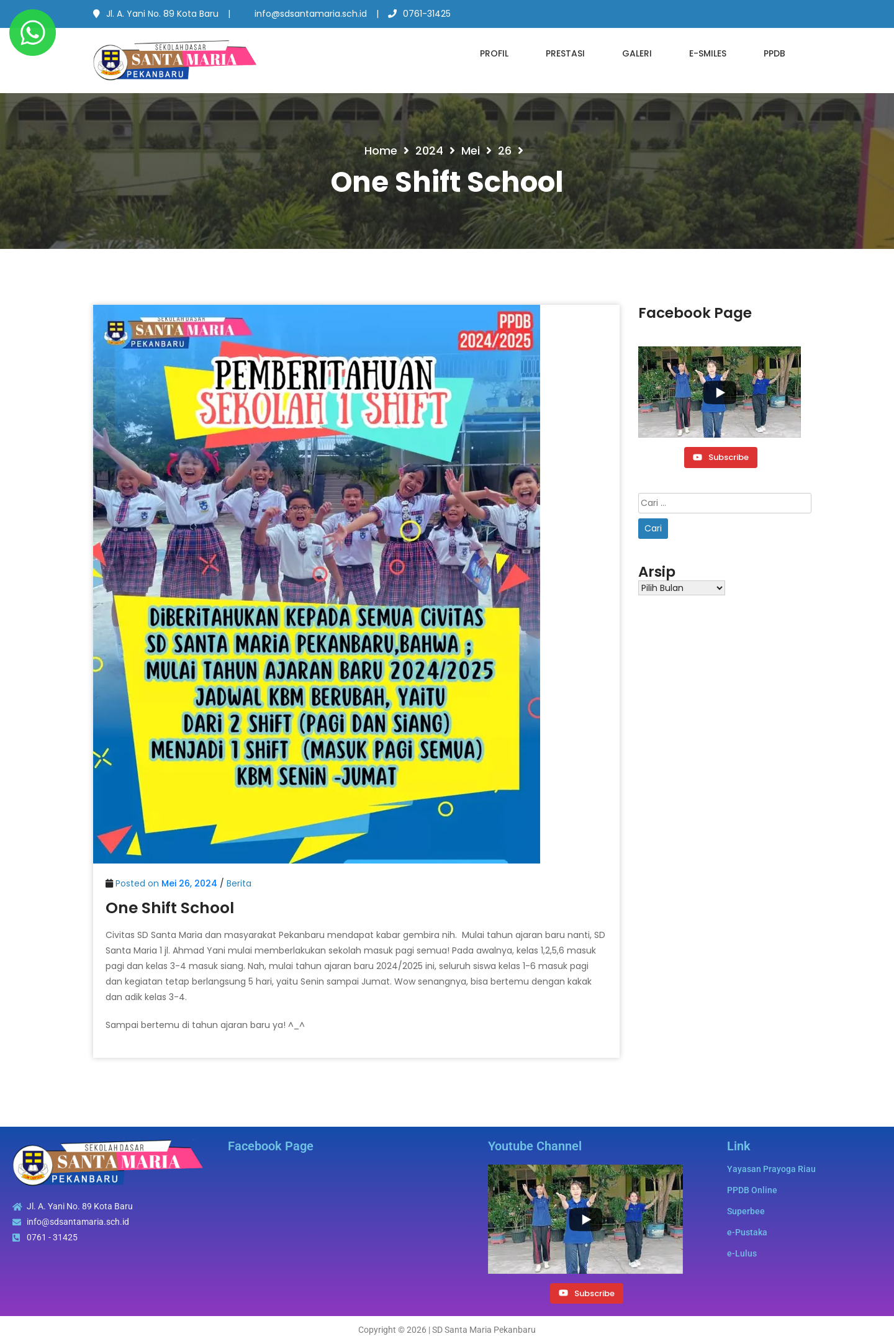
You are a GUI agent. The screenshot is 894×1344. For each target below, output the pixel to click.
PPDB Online (752, 1190)
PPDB (774, 53)
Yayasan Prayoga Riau (771, 1169)
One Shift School (170, 908)
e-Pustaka (747, 1232)
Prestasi (565, 53)
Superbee (746, 1211)
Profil (494, 53)
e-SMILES (707, 53)
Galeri (637, 53)
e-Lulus (742, 1253)
